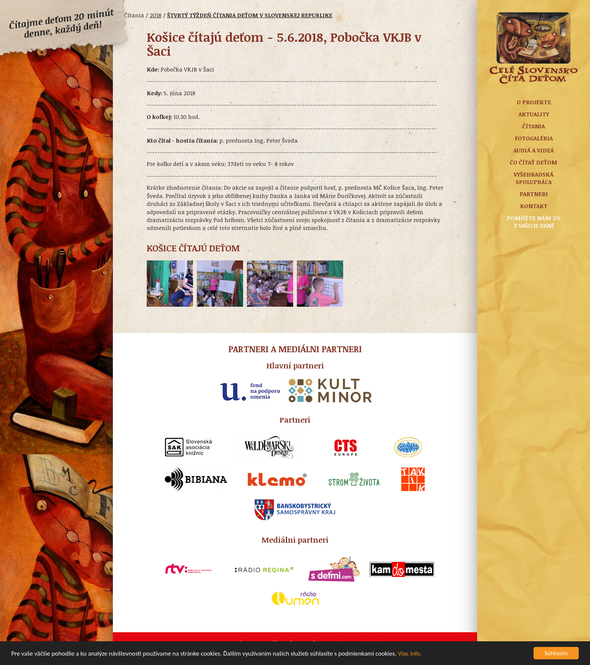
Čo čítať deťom (533, 162)
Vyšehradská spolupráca (534, 178)
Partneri (534, 194)
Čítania (533, 126)
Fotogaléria (534, 138)
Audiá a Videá (533, 150)
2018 (155, 15)
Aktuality (534, 114)
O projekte (534, 102)
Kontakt (533, 206)
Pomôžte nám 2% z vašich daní (534, 221)
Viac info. (410, 654)
